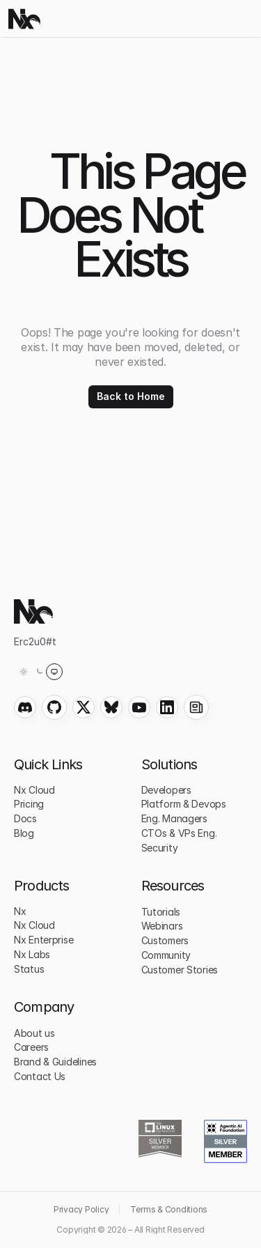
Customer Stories (180, 970)
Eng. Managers (174, 818)
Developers (166, 790)
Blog (24, 833)
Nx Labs (32, 954)
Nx (20, 911)
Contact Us (39, 1076)
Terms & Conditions (168, 1209)
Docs (25, 818)
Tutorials (160, 912)
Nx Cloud (34, 790)
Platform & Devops (183, 804)
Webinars (162, 926)
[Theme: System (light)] (39, 671)
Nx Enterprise (43, 940)
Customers (165, 940)
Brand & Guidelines (55, 1062)
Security (159, 848)
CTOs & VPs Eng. (179, 833)
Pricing (29, 804)
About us (34, 1033)
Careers (31, 1047)
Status (29, 969)
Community (166, 955)
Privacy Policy (81, 1209)
